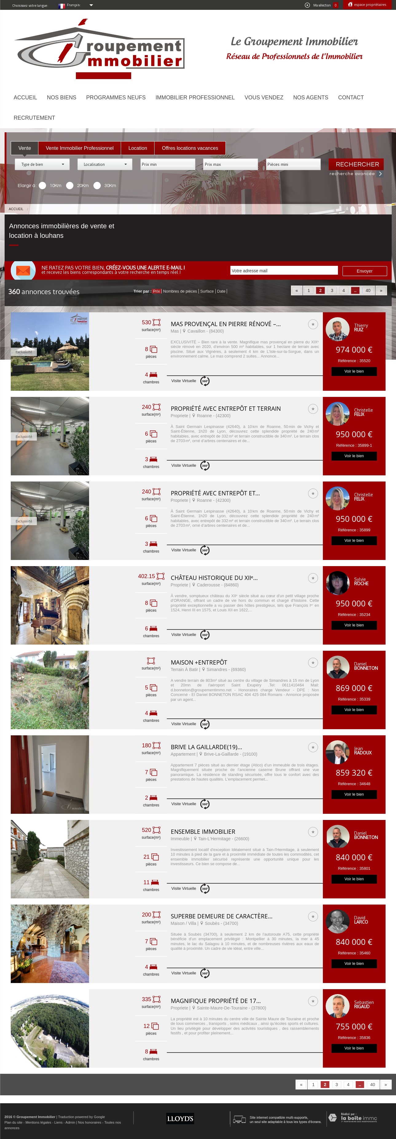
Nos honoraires (89, 1122)
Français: (74, 4)
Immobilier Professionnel (195, 97)
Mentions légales (38, 1122)
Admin (70, 1122)
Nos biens (61, 97)
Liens (58, 1122)
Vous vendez (264, 97)
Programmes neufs (116, 97)
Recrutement (34, 118)
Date (221, 291)
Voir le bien (354, 371)
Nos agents (310, 97)
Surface (207, 291)
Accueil (25, 97)
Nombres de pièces (180, 291)
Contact (351, 97)
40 (368, 290)
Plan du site (13, 1122)
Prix (156, 291)
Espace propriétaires (369, 4)
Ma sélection (322, 5)
